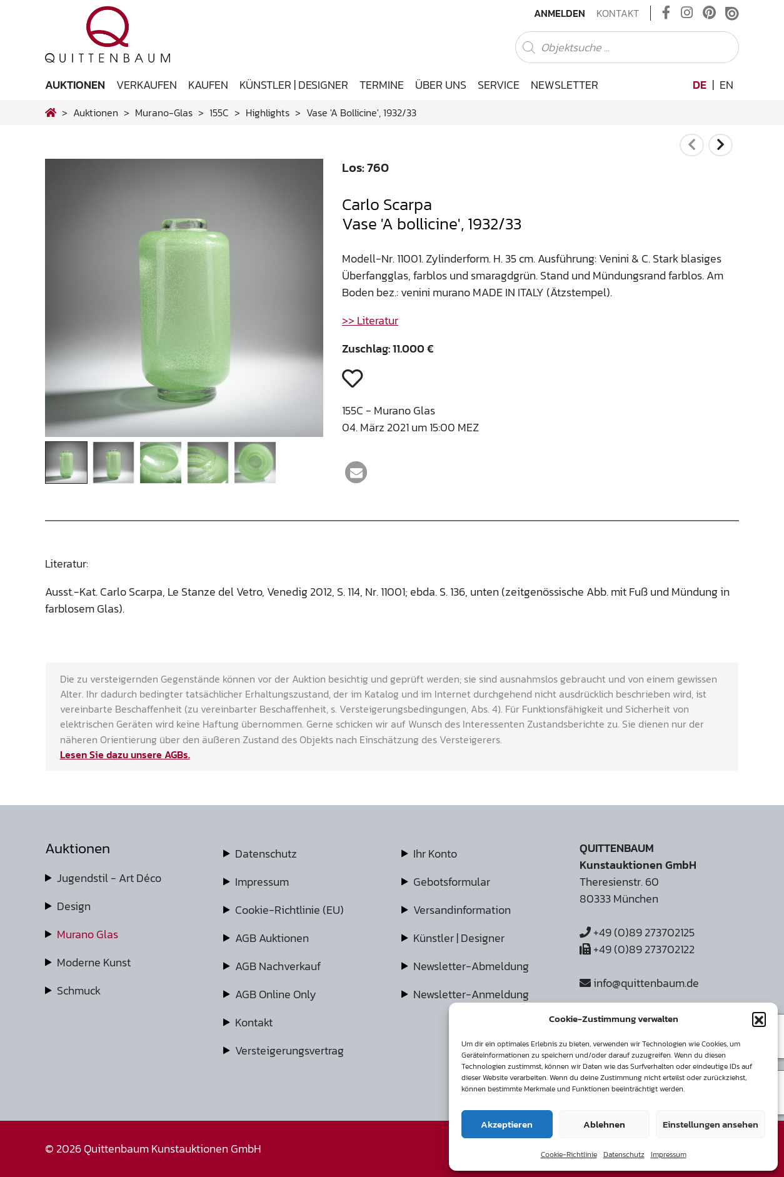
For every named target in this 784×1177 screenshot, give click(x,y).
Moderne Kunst (94, 962)
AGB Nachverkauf (278, 966)
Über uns (440, 84)
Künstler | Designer (293, 84)
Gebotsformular (451, 881)
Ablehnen (604, 1124)
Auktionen (75, 84)
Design (74, 906)
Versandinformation (462, 909)
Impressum (668, 1154)
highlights (267, 112)
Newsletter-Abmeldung (471, 966)
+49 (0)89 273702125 (637, 932)
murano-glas (164, 112)
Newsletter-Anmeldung (471, 994)
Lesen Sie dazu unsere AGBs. (125, 754)
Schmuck (79, 990)
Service (499, 84)
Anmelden (559, 13)
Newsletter (564, 84)
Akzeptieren (507, 1124)
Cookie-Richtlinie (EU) (289, 909)
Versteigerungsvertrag (289, 1050)
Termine (381, 84)
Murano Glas (87, 934)
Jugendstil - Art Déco (109, 877)
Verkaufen (146, 84)
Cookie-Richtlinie (569, 1154)
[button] (759, 1019)
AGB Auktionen (272, 937)
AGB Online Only (275, 994)
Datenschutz (624, 1154)
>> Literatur (370, 320)
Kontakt (617, 13)
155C (219, 112)
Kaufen (208, 84)
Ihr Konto (435, 853)
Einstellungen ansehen (710, 1124)
